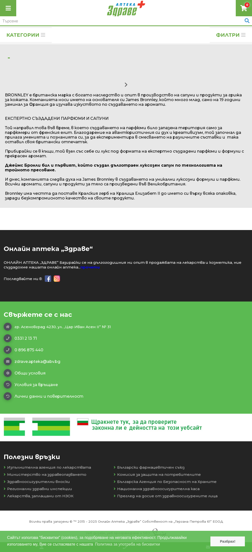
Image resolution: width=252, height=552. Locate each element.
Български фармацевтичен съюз (149, 467)
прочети (90, 267)
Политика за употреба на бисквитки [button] (127, 544)
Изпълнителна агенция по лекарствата (47, 467)
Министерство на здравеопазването (45, 474)
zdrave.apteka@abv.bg (32, 361)
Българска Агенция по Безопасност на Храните (165, 481)
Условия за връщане (31, 385)
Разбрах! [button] (228, 541)
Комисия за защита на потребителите (157, 474)
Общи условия (25, 373)
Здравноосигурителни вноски (37, 481)
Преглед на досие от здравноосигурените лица (166, 496)
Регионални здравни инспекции (38, 488)
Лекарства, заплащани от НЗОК (39, 496)
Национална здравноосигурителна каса (157, 488)
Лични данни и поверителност (43, 396)
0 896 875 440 (23, 350)
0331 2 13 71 (20, 338)
